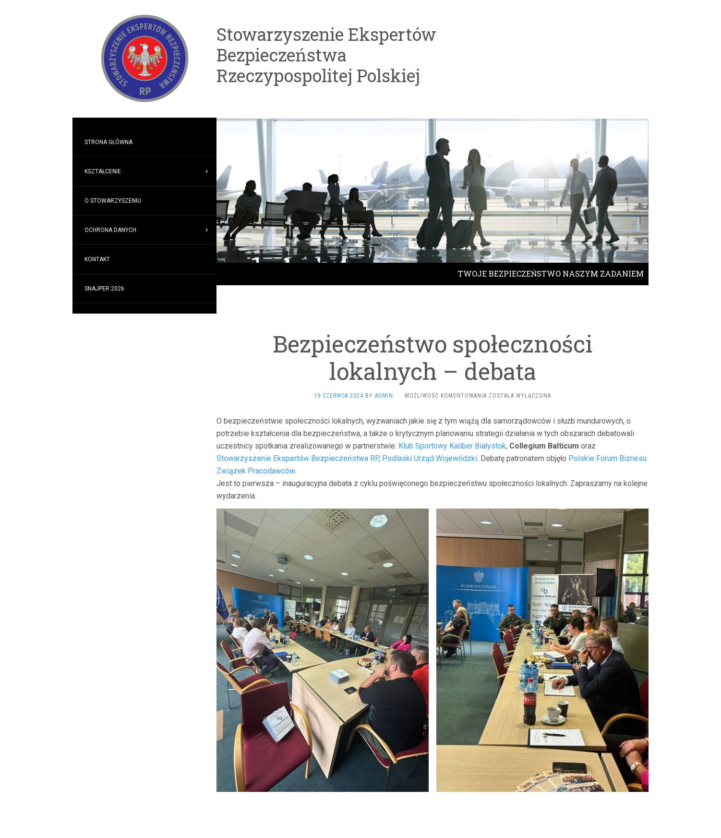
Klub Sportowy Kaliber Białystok (452, 445)
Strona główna (108, 142)
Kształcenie (102, 171)
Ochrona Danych (110, 230)
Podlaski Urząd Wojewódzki (429, 458)
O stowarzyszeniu (112, 200)
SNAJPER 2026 (104, 288)
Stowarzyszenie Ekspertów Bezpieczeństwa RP (297, 458)
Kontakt (97, 259)
